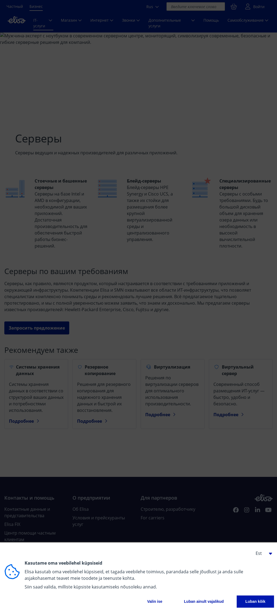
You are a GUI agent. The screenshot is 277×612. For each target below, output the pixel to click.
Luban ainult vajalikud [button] (204, 601)
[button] (262, 553)
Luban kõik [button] (255, 601)
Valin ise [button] (154, 601)
